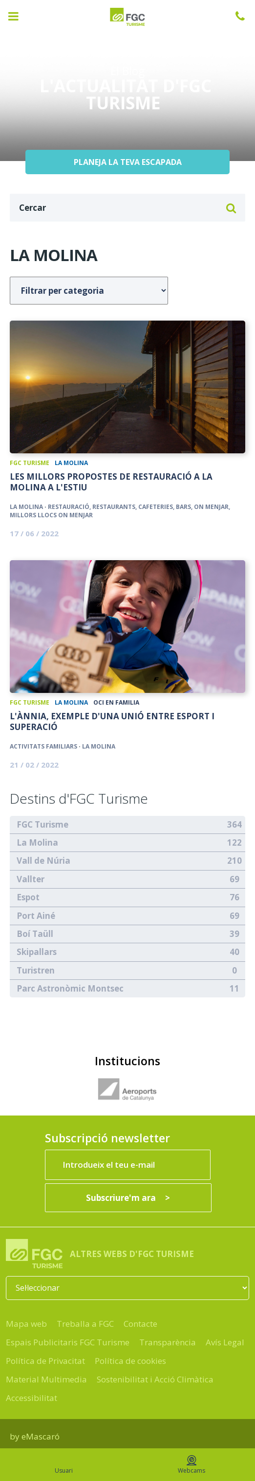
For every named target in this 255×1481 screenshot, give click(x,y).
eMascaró (40, 1436)
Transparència (167, 1342)
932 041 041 (245, 16)
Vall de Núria (43, 860)
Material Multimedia (46, 1379)
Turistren (36, 970)
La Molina (71, 463)
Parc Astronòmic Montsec (70, 988)
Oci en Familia (116, 702)
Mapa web (26, 1323)
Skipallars (37, 951)
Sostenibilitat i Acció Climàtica (155, 1379)
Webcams (191, 1465)
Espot (28, 897)
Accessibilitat (31, 1397)
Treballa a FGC (85, 1323)
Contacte (140, 1323)
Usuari (64, 1465)
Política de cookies (130, 1360)
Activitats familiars (43, 746)
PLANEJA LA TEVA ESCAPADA (128, 162)
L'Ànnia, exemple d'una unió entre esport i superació (112, 721)
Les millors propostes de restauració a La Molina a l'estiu (111, 482)
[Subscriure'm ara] (128, 1198)
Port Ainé (36, 915)
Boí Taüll (35, 933)
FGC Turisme (29, 463)
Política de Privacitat (45, 1360)
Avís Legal (225, 1342)
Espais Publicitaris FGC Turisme (67, 1342)
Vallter (30, 879)
